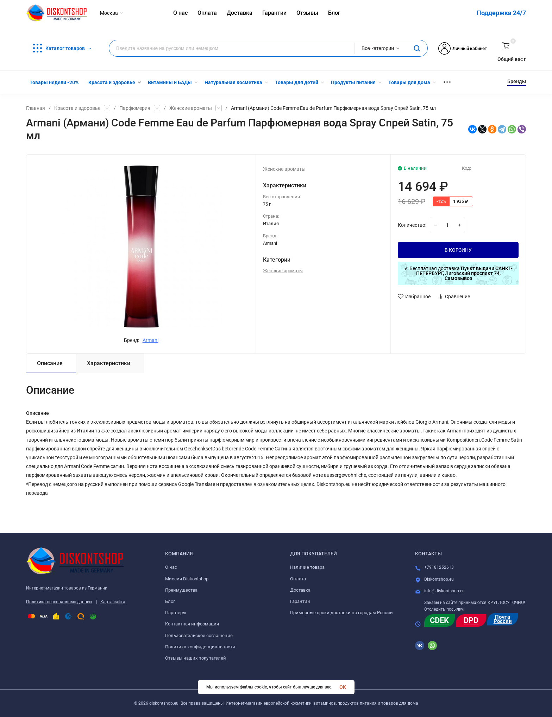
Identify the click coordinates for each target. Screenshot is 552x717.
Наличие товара (307, 567)
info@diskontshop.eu (444, 590)
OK (342, 687)
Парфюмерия (134, 108)
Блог (170, 601)
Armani (150, 340)
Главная (35, 108)
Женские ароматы (190, 108)
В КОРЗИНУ (458, 250)
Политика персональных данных (59, 601)
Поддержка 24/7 (501, 13)
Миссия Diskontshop (186, 578)
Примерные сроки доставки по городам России (341, 612)
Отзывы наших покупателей (195, 658)
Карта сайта (112, 601)
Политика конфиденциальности (200, 646)
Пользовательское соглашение (199, 635)
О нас (171, 567)
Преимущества (181, 590)
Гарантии (300, 601)
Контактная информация (192, 623)
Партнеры (175, 612)
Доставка (300, 590)
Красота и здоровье (77, 108)
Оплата (298, 578)
